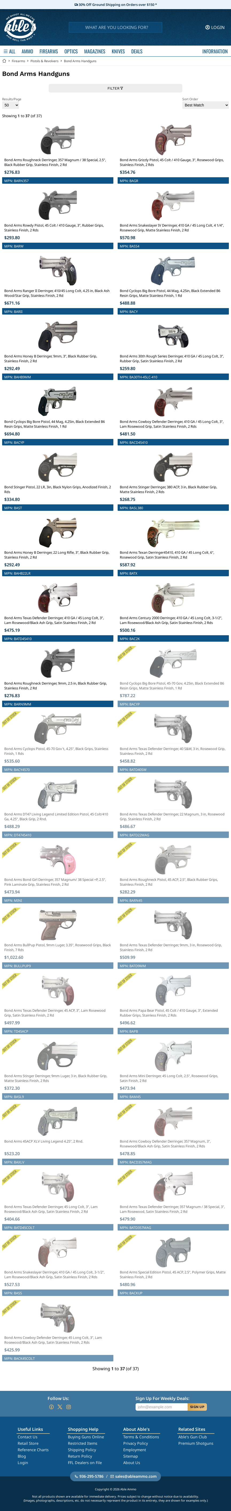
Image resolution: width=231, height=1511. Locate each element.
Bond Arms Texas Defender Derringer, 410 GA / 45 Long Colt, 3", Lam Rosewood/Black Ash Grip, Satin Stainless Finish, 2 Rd (54, 620)
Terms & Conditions (141, 1436)
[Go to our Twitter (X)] (60, 1407)
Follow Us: (58, 1398)
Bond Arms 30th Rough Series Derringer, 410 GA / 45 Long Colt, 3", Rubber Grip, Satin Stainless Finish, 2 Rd (172, 358)
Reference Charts (33, 1449)
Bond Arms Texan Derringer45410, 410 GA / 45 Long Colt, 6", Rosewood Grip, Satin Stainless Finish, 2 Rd (167, 555)
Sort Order (205, 103)
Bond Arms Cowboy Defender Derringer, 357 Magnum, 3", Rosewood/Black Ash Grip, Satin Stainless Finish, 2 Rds (165, 1143)
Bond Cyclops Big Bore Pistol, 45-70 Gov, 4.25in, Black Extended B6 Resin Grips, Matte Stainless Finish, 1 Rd (172, 685)
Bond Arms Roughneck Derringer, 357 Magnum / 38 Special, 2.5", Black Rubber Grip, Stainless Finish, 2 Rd (55, 162)
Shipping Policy (82, 1449)
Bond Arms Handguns (80, 61)
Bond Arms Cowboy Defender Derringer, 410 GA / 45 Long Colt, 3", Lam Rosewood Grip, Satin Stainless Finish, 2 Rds (172, 424)
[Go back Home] (4, 61)
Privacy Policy (135, 1443)
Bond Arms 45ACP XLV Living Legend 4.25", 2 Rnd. (43, 1141)
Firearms (18, 61)
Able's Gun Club (192, 1436)
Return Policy (80, 1456)
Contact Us (27, 1436)
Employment (134, 1449)
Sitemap (130, 1456)
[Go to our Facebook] (51, 1407)
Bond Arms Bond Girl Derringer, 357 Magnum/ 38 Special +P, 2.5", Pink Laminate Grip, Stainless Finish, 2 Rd (55, 882)
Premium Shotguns (195, 1443)
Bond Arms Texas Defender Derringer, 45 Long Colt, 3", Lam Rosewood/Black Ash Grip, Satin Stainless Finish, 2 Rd (51, 1209)
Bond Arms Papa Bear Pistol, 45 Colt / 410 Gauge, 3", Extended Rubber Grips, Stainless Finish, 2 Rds (169, 1013)
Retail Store (28, 1443)
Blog (22, 1456)
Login (23, 1462)
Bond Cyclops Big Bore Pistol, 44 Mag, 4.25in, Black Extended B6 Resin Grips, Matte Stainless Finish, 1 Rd (170, 293)
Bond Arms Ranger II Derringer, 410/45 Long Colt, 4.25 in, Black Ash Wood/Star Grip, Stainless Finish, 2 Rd (57, 293)
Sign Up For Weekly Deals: (162, 1398)
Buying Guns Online (86, 1436)
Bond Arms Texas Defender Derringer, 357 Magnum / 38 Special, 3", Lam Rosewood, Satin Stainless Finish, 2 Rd (172, 1209)
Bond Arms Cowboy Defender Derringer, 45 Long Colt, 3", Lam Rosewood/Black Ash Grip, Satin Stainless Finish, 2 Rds (53, 1340)
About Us (131, 1462)
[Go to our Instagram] (68, 1407)
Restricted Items (82, 1443)
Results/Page (11, 103)
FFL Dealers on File (85, 1462)
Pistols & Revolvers (44, 61)
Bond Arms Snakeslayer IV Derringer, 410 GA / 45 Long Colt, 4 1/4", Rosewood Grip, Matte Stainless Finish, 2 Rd (172, 227)
